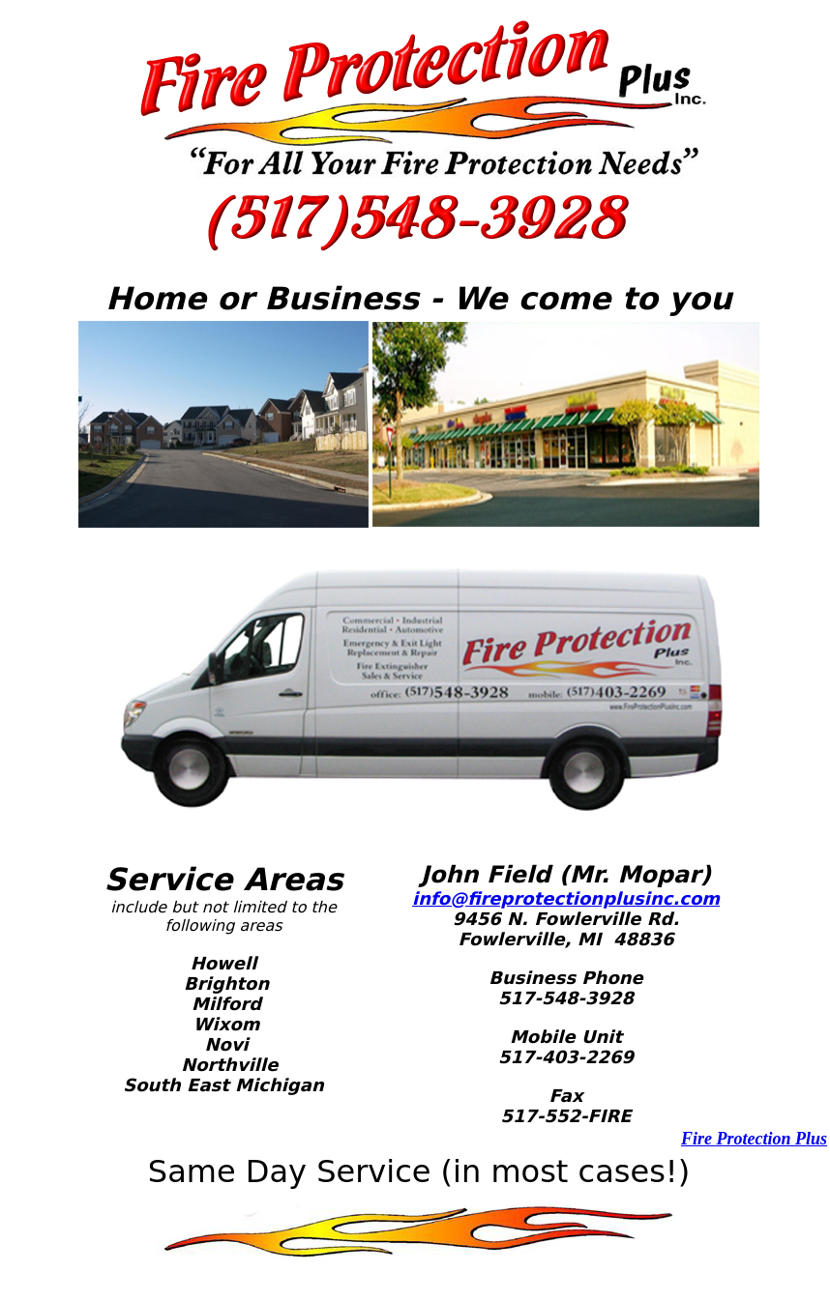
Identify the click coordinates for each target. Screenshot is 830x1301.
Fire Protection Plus (754, 1138)
